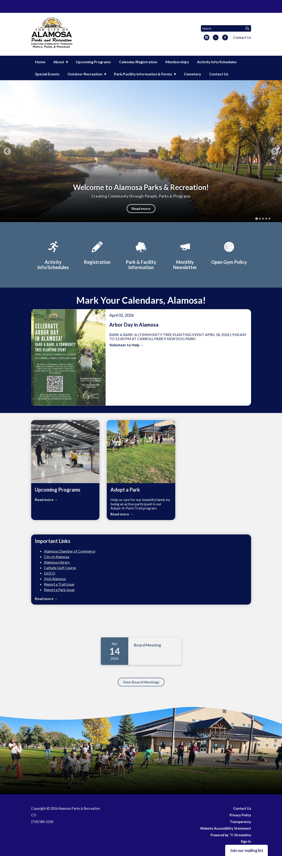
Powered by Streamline (231, 835)
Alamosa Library (57, 562)
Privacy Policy (240, 815)
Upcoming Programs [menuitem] (93, 62)
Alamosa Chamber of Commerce (69, 551)
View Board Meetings (141, 682)
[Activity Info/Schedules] (53, 254)
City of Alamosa (56, 556)
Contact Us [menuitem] (218, 74)
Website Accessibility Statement (225, 828)
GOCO (49, 573)
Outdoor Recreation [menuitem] (85, 74)
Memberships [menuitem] (177, 62)
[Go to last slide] (7, 151)
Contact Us (242, 37)
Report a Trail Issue (59, 584)
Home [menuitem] (40, 62)
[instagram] (206, 38)
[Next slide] (274, 151)
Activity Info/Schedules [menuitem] (217, 62)
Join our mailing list (246, 850)
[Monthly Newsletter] (185, 254)
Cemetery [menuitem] (192, 74)
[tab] (256, 218)
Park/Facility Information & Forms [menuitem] (143, 74)
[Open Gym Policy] (229, 252)
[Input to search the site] (226, 28)
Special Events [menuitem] (47, 74)
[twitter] (216, 38)
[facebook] (225, 38)
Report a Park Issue (59, 589)
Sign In (246, 841)
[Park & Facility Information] (141, 254)
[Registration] (97, 252)
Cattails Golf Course (60, 567)
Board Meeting (147, 645)
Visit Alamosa (55, 578)
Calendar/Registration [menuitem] (138, 62)
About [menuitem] (58, 62)
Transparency (240, 822)
